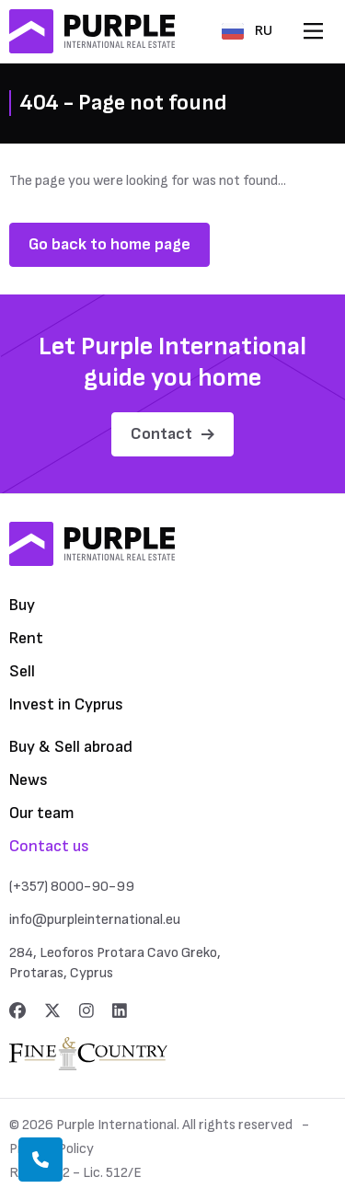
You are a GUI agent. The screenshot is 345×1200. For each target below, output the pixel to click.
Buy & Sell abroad (70, 746)
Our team (42, 813)
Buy (22, 605)
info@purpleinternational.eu (94, 920)
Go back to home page (109, 244)
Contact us (49, 846)
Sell (22, 671)
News (28, 780)
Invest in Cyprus (66, 704)
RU (247, 31)
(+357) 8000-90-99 (71, 886)
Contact (172, 434)
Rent (26, 638)
